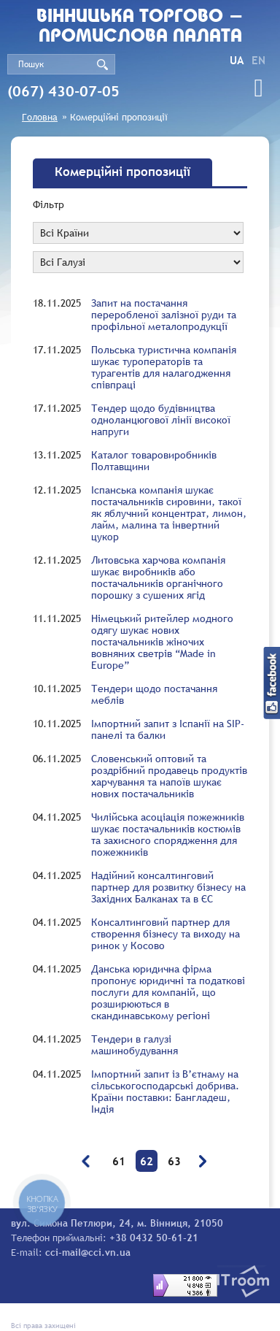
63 (174, 1161)
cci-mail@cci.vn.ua (88, 1252)
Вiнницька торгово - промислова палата (140, 27)
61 (118, 1161)
